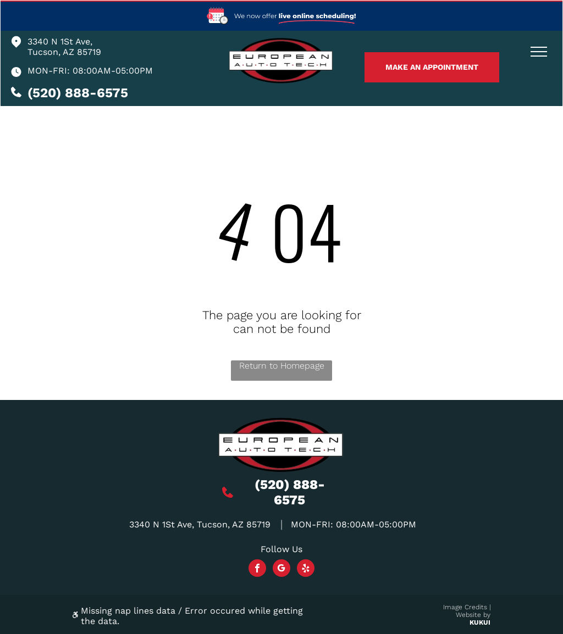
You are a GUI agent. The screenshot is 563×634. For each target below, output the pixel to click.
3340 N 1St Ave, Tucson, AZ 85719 (64, 46)
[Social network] (281, 569)
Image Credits (465, 607)
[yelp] (305, 569)
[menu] (539, 51)
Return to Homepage (281, 365)
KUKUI (480, 622)
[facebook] (257, 569)
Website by (473, 615)
